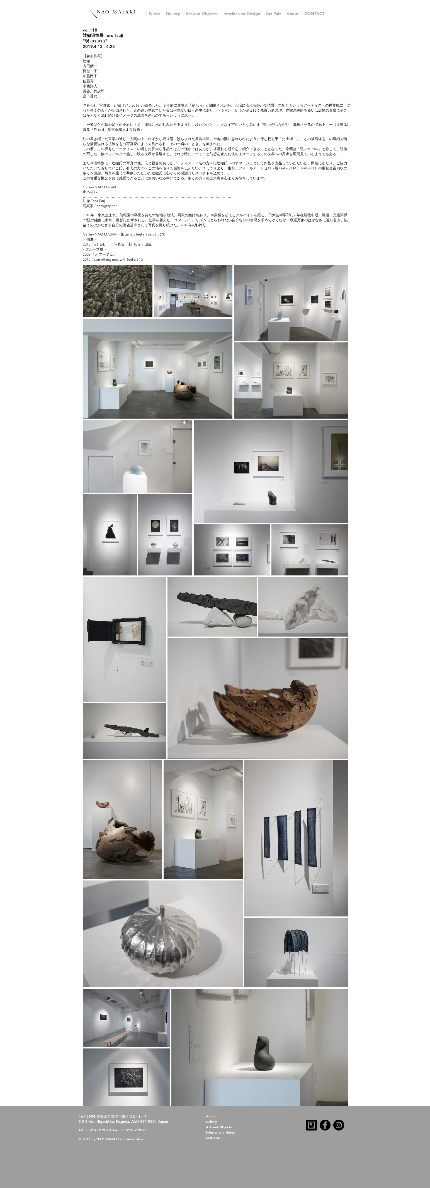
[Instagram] (338, 1125)
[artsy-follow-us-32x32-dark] (311, 1125)
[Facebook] (325, 1125)
